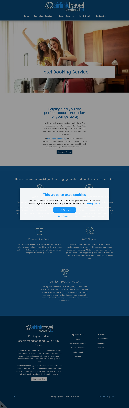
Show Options (64, 216)
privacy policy (93, 203)
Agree (64, 209)
